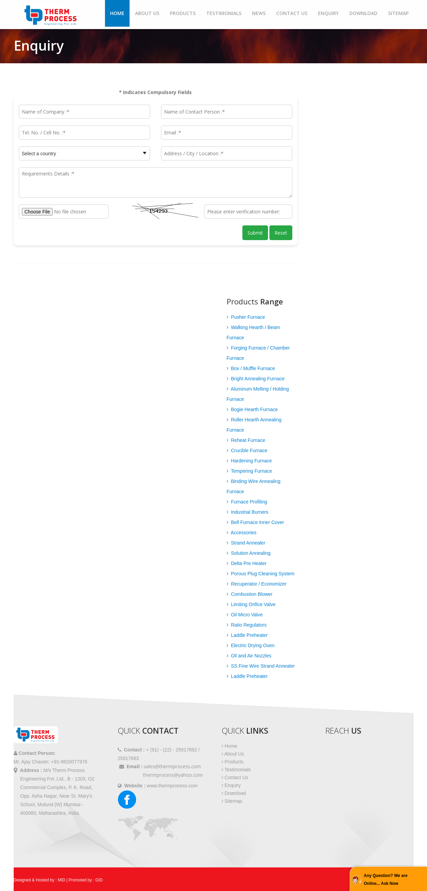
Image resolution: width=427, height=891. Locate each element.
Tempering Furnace (249, 471)
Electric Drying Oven (251, 645)
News (259, 13)
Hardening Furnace (249, 460)
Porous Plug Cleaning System (261, 573)
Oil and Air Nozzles (249, 655)
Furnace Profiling (247, 502)
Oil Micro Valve (245, 614)
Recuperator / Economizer (257, 584)
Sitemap (398, 13)
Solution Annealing (249, 553)
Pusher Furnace (246, 317)
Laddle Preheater (247, 635)
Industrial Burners (248, 512)
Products (183, 13)
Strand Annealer (246, 543)
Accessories (242, 532)
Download (363, 13)
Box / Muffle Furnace (251, 368)
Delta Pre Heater (247, 563)
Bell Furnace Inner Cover (255, 522)
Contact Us (291, 13)
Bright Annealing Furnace (256, 378)
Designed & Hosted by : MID (39, 880)
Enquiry (328, 13)
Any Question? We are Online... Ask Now (386, 879)
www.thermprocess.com (172, 785)
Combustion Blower (249, 594)
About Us (147, 13)
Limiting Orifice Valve (251, 604)
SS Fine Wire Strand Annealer (261, 666)
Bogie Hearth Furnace (252, 409)
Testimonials (223, 13)
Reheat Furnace (246, 440)
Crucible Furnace (247, 450)
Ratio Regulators (247, 625)
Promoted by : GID (86, 880)
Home (117, 13)
